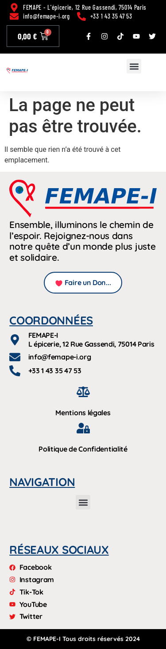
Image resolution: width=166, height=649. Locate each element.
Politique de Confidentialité (83, 448)
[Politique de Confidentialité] (83, 428)
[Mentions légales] (83, 391)
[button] (134, 66)
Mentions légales (82, 412)
